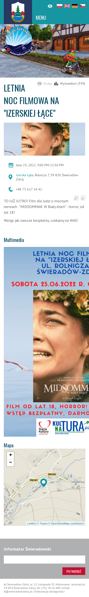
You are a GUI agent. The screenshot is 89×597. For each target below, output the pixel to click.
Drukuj (47, 83)
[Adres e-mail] (44, 559)
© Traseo (42, 523)
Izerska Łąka (24, 175)
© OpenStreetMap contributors (66, 523)
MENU (41, 17)
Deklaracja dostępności (49, 591)
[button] (43, 483)
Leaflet (31, 523)
